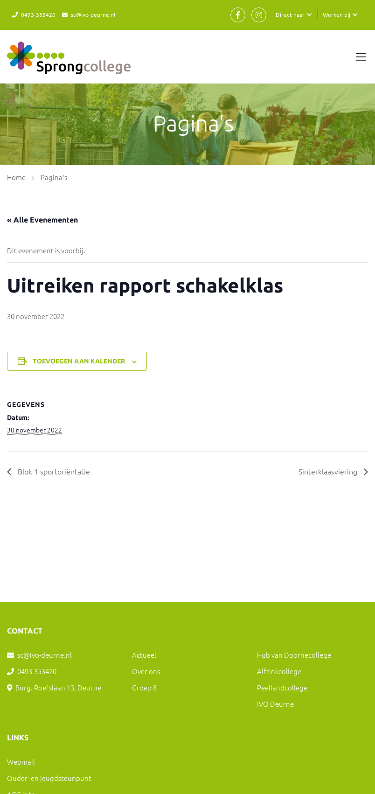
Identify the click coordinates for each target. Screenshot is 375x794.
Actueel (144, 655)
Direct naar (290, 14)
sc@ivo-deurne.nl (93, 14)
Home (16, 177)
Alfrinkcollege (279, 671)
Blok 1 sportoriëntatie (53, 471)
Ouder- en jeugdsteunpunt (49, 778)
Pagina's (54, 177)
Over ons (146, 671)
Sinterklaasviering (329, 471)
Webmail (21, 761)
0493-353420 (38, 14)
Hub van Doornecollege (294, 655)
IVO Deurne (275, 704)
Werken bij (336, 14)
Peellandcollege (282, 687)
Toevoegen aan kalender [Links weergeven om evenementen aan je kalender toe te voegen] (79, 361)
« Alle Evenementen (42, 220)
